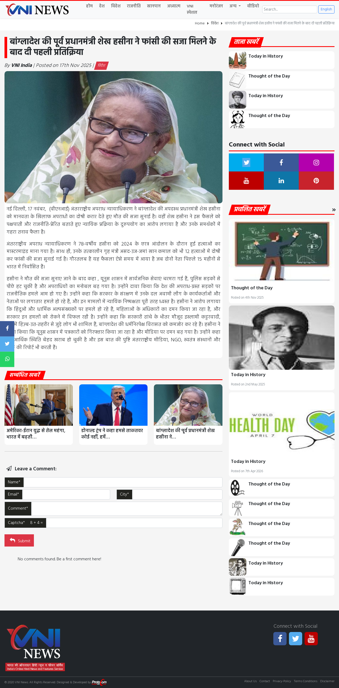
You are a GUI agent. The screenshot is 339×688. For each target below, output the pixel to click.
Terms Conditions (305, 681)
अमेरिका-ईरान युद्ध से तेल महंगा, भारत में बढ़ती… (36, 434)
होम (89, 6)
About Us (250, 681)
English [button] (326, 9)
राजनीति (134, 6)
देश (102, 6)
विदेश (116, 6)
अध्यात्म (173, 6)
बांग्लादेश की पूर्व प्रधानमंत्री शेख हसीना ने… (185, 434)
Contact (265, 681)
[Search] (289, 9)
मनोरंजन (216, 6)
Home (200, 23)
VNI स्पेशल (192, 9)
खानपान (154, 6)
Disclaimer (327, 681)
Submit (19, 540)
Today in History (265, 56)
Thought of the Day (269, 76)
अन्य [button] (233, 6)
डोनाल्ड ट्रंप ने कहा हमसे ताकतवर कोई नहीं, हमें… (112, 434)
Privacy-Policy (282, 681)
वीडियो (253, 6)
